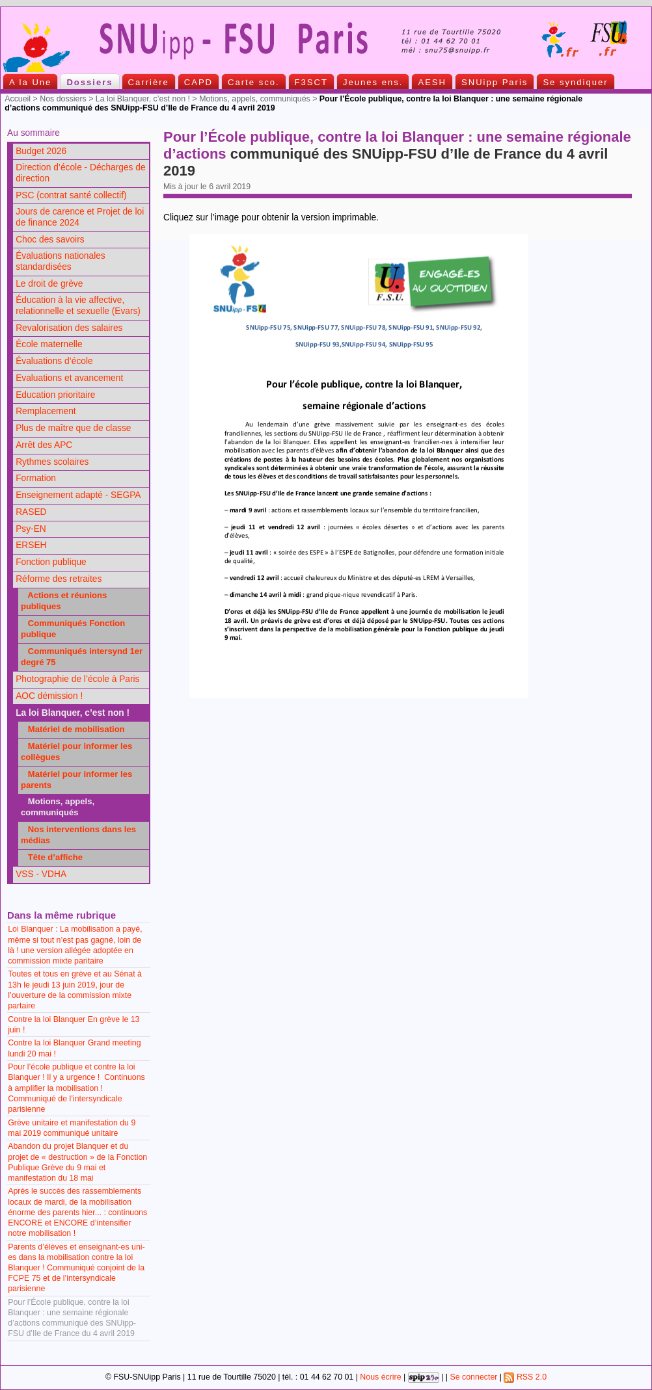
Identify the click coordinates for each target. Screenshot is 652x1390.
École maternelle (49, 344)
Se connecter (473, 1377)
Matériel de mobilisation (73, 729)
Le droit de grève (49, 284)
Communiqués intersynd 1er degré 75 (82, 656)
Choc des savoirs (50, 239)
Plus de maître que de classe (73, 428)
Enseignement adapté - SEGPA (78, 495)
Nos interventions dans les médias (78, 834)
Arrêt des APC (44, 445)
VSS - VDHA (41, 874)
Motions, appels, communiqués (254, 98)
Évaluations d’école (54, 361)
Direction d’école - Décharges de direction (80, 173)
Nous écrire (380, 1377)
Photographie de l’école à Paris (77, 679)
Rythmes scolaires (52, 462)
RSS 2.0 (525, 1377)
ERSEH (31, 545)
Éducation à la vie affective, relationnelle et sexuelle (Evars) (78, 305)
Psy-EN (31, 529)
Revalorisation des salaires (69, 328)
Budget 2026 (41, 151)
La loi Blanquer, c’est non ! (143, 98)
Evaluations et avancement (69, 378)
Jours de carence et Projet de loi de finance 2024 (80, 217)
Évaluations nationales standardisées (60, 261)
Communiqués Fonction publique (73, 628)
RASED (31, 512)
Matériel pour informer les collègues (76, 751)
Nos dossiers (63, 98)
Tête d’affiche (52, 857)
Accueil (18, 98)
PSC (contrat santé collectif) (71, 195)
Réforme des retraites (59, 579)
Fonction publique (51, 562)
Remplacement (45, 411)
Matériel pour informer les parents (76, 779)
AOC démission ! (49, 696)
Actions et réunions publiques (64, 600)
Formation (36, 478)
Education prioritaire (55, 395)
